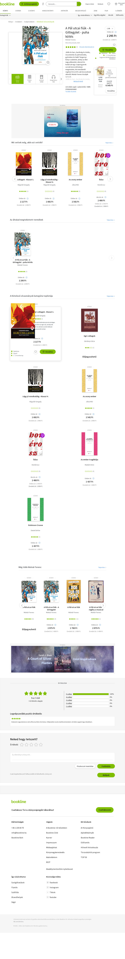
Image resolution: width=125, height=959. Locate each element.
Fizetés (14, 888)
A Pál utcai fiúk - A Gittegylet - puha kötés (23, 261)
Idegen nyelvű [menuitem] (80, 11)
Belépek (106, 775)
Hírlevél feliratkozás (89, 848)
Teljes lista (109, 143)
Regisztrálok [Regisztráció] (90, 4)
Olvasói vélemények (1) (86, 47)
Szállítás (15, 893)
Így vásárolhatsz (84, 16)
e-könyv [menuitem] (31, 11)
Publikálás (106, 767)
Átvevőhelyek (17, 897)
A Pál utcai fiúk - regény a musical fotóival (96, 608)
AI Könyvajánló (29, 4)
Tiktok (50, 892)
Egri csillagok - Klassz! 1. (23, 180)
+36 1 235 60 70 (17, 828)
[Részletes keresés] (43, 4)
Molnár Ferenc (22, 266)
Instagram (52, 887)
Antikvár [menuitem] (64, 11)
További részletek (70, 92)
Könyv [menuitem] (5, 11)
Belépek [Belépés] (100, 4)
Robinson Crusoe (35, 525)
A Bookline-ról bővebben (56, 828)
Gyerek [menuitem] (18, 11)
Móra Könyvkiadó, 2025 (72, 43)
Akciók (110, 16)
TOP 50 (84, 857)
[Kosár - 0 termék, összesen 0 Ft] (119, 3)
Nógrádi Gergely (24, 185)
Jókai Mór (75, 185)
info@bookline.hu (18, 833)
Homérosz (101, 185)
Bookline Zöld (52, 833)
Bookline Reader (88, 838)
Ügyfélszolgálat (99, 16)
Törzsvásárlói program (90, 853)
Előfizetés (120, 16)
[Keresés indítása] (79, 4)
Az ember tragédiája (89, 460)
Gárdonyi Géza (89, 342)
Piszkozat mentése (85, 767)
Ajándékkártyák (87, 833)
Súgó (13, 902)
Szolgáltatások (17, 883)
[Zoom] (48, 63)
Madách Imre (89, 465)
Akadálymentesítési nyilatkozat (59, 869)
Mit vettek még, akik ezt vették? (27, 143)
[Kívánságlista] (108, 4)
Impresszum (51, 843)
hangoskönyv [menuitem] (47, 11)
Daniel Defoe (35, 531)
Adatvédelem (51, 857)
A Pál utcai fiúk (29, 607)
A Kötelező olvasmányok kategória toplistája (31, 296)
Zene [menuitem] (95, 11)
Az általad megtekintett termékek (26, 220)
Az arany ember (75, 180)
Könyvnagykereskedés (55, 853)
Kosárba (107, 50)
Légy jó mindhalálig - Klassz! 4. (49, 181)
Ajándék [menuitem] (118, 11)
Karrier (49, 838)
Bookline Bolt (17, 838)
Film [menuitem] (106, 11)
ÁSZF (48, 862)
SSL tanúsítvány (18, 922)
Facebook (52, 882)
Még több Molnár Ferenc (30, 567)
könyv (24, 151)
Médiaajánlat (51, 848)
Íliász (101, 180)
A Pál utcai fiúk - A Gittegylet (51, 608)
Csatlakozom (105, 810)
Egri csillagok (89, 336)
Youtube (51, 897)
